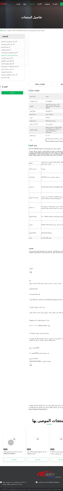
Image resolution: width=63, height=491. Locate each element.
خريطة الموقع (58, 489)
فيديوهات (47, 4)
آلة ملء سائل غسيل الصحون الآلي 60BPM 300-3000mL (12, 452)
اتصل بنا (55, 4)
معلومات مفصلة (40, 84)
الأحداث (39, 4)
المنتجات (31, 4)
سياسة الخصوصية (49, 489)
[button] (11, 442)
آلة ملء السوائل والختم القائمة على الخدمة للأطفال (36, 452)
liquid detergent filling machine (38, 409)
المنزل (18, 4)
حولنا (24, 4)
